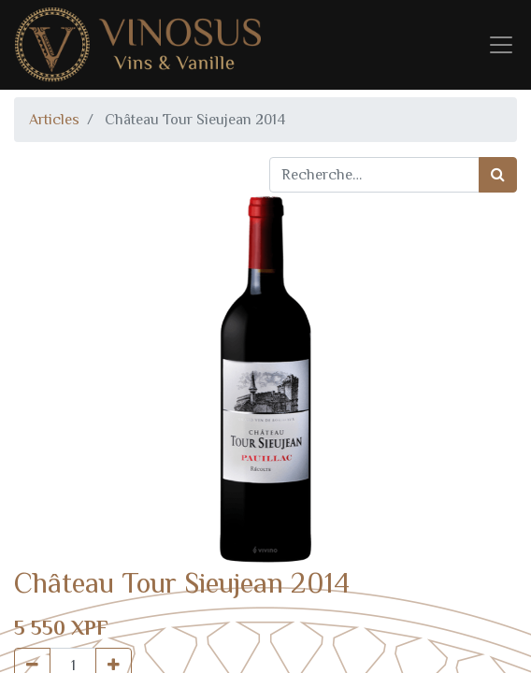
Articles (54, 119)
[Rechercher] (498, 175)
